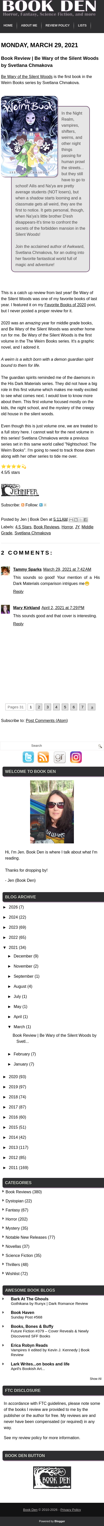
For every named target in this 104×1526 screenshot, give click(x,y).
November (23, 966)
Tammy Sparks (27, 569)
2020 (14, 1077)
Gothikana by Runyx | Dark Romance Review (49, 1303)
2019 (14, 1087)
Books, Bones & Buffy (32, 1326)
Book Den (30, 1510)
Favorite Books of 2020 (65, 305)
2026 (14, 907)
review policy (30, 1438)
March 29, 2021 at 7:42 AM (67, 569)
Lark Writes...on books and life (40, 1364)
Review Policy (58, 25)
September (24, 976)
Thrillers (13, 1264)
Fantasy (13, 1210)
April (18, 1017)
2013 (14, 1147)
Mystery (13, 1228)
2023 (14, 927)
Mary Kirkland (26, 608)
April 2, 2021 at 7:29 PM (62, 608)
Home (8, 25)
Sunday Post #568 (26, 1317)
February (22, 1054)
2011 (14, 1168)
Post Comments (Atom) (47, 720)
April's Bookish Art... (28, 1368)
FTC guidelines (52, 1403)
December (23, 956)
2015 (14, 1127)
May (18, 1006)
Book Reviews (46, 527)
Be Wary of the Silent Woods (27, 76)
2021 (14, 947)
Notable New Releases (26, 1237)
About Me (29, 25)
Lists (82, 25)
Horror (67, 527)
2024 (14, 917)
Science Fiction (19, 1255)
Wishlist (12, 1274)
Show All (95, 1379)
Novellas (13, 1246)
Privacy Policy (70, 1510)
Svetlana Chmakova (32, 533)
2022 (14, 937)
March (20, 1027)
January (21, 1064)
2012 (14, 1157)
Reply (18, 591)
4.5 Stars (23, 527)
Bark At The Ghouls (30, 1299)
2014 (14, 1137)
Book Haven (22, 1312)
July (18, 996)
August (20, 986)
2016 (14, 1117)
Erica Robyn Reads (29, 1345)
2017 (14, 1107)
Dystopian (15, 1201)
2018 (14, 1097)
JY (77, 527)
